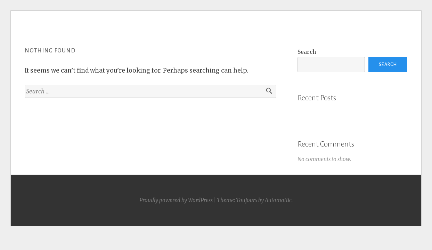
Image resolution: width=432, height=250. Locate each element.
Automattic (278, 200)
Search (306, 52)
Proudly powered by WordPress (176, 200)
